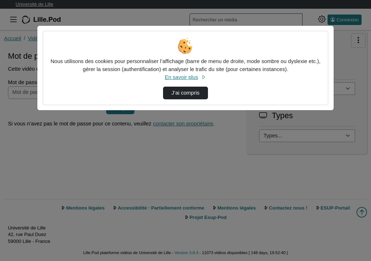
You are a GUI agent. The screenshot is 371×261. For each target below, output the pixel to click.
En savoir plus (185, 77)
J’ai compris (185, 93)
